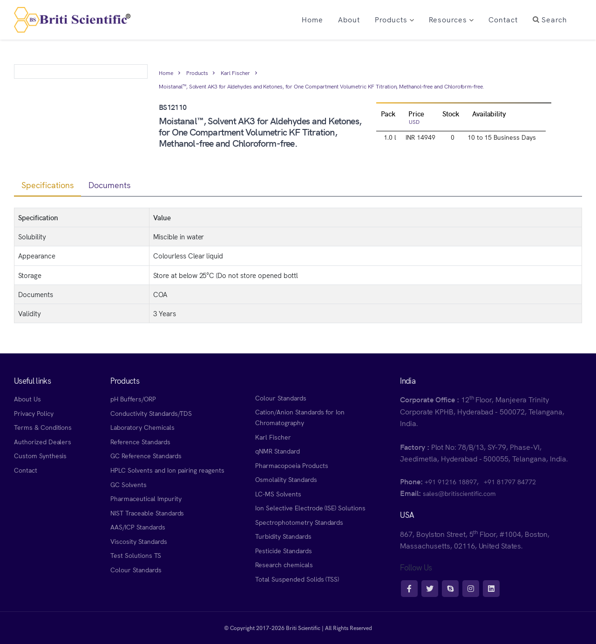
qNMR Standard (277, 450)
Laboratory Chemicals (142, 427)
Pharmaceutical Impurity (145, 498)
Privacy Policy (33, 413)
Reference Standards (140, 441)
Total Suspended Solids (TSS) (297, 578)
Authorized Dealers (42, 441)
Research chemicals (283, 564)
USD (414, 121)
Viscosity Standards (138, 541)
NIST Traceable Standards (147, 512)
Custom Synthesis (40, 455)
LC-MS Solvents (278, 493)
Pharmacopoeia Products (291, 465)
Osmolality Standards (286, 479)
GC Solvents (128, 484)
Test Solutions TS (135, 555)
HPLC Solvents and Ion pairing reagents (167, 470)
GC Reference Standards (145, 455)
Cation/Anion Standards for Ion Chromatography (300, 417)
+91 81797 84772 (509, 481)
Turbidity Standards (283, 536)
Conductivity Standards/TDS (151, 413)
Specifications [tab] (47, 184)
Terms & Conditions (43, 427)
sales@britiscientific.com (459, 493)
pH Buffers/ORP (133, 398)
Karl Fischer (235, 72)
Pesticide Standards (283, 550)
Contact (25, 470)
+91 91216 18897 (450, 481)
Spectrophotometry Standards (299, 522)
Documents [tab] (109, 184)
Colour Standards (135, 569)
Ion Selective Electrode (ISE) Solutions (310, 507)
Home (166, 72)
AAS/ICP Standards (137, 526)
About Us (27, 398)
